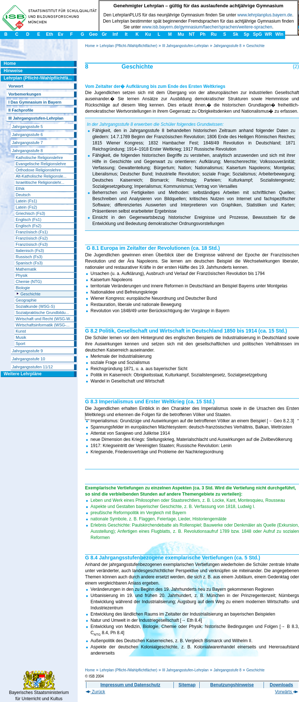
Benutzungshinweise (232, 684)
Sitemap (187, 684)
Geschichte (255, 46)
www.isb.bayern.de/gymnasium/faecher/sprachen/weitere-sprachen (207, 27)
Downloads (281, 684)
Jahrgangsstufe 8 (227, 46)
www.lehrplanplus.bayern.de (264, 15)
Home (90, 46)
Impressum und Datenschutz (130, 684)
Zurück (95, 691)
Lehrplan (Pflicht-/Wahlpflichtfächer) (128, 46)
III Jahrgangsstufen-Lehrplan (185, 46)
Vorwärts (286, 691)
